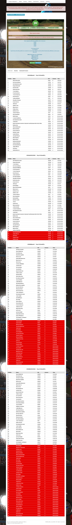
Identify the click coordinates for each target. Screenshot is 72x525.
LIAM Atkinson (19, 281)
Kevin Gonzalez (16, 89)
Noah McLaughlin (20, 254)
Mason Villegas (19, 337)
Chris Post (18, 262)
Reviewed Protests (23, 70)
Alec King (18, 299)
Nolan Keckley (16, 128)
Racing (25, 1)
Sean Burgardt (19, 362)
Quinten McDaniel (17, 141)
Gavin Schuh (18, 322)
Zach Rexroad (19, 353)
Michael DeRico (19, 452)
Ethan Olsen (15, 139)
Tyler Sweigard (19, 292)
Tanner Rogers (16, 112)
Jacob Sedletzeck (20, 326)
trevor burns (16, 101)
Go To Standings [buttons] (20, 14)
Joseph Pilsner (16, 135)
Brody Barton (19, 253)
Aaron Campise (19, 492)
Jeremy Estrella (20, 333)
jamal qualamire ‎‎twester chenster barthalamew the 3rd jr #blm (27, 123)
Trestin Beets (19, 470)
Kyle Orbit (18, 431)
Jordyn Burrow (19, 349)
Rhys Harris (19, 260)
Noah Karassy (19, 351)
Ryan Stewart (19, 515)
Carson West (19, 267)
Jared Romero (19, 504)
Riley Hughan (16, 137)
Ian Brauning (19, 463)
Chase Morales (19, 276)
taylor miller (19, 354)
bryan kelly (18, 347)
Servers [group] (38, 62)
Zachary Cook (19, 319)
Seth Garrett (16, 110)
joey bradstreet (19, 392)
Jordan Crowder (20, 249)
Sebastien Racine (20, 313)
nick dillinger (19, 297)
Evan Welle (18, 329)
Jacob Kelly (18, 269)
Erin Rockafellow (17, 144)
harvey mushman (17, 82)
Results (16, 70)
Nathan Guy (15, 125)
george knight (19, 312)
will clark (18, 310)
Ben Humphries (19, 388)
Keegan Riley (19, 274)
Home (20, 1)
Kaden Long (15, 239)
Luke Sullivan (16, 134)
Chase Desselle (16, 80)
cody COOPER (19, 468)
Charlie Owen (19, 415)
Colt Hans (15, 148)
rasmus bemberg (17, 118)
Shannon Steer (19, 288)
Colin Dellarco (16, 150)
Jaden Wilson (16, 146)
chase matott (19, 321)
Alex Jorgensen (19, 290)
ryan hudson (19, 358)
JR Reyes (15, 103)
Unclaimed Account (17, 84)
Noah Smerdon (19, 308)
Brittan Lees (19, 449)
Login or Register (13, 1)
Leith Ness (18, 510)
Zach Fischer (19, 342)
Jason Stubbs (19, 279)
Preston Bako (16, 219)
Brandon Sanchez (20, 278)
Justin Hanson (19, 477)
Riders (30, 1)
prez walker (19, 499)
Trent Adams (16, 91)
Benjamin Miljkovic (17, 167)
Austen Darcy (19, 451)
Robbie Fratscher (20, 406)
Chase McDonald (16, 217)
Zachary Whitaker (20, 263)
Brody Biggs (15, 185)
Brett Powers (16, 96)
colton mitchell (16, 98)
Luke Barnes (19, 363)
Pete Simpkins (19, 331)
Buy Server (36, 1)
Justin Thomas (19, 335)
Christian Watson (20, 283)
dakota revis (15, 105)
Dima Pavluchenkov (17, 187)
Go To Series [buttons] (11, 14)
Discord (42, 1)
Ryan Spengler (16, 114)
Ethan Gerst (15, 107)
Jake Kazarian (19, 306)
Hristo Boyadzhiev (20, 402)
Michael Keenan (19, 324)
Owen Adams (19, 301)
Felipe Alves (15, 109)
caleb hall (15, 121)
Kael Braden (15, 87)
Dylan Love (18, 256)
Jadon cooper (19, 272)
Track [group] (32, 62)
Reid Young (15, 116)
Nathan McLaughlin (20, 285)
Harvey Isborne (19, 287)
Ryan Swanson (19, 397)
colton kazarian (19, 338)
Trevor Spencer (16, 94)
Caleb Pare (15, 203)
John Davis (18, 328)
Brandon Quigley (16, 176)
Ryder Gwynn (19, 422)
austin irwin (18, 265)
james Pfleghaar (20, 315)
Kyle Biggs (18, 474)
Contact (48, 1)
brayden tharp (19, 356)
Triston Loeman (19, 346)
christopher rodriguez (21, 317)
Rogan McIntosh (16, 85)
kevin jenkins (15, 198)
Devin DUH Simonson (20, 258)
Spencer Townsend (20, 447)
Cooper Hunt (15, 237)
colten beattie (16, 207)
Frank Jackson (16, 93)
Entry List (10, 70)
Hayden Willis (19, 344)
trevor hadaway (19, 304)
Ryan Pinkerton (19, 251)
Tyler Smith (18, 296)
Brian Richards (19, 303)
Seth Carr (18, 360)
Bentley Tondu (16, 132)
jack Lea (18, 340)
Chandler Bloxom (17, 100)
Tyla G (14, 201)
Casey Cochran (16, 130)
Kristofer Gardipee (20, 476)
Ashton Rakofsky (16, 143)
